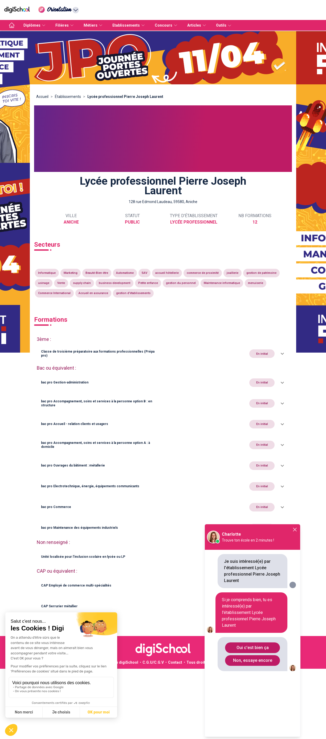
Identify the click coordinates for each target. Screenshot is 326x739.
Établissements (68, 96)
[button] (163, 353)
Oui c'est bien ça (253, 647)
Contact (175, 662)
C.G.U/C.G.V (153, 662)
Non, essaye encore (252, 660)
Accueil (42, 96)
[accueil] (11, 25)
